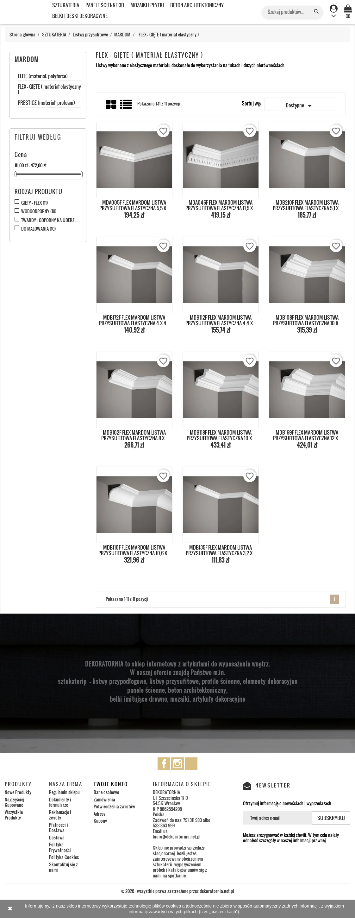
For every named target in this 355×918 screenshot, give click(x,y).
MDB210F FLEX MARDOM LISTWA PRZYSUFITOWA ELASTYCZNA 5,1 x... (307, 205)
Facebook (164, 763)
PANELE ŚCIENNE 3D (104, 5)
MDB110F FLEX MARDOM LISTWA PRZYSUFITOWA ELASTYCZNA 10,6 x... (134, 550)
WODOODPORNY (38, 211)
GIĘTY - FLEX (34, 203)
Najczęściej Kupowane (14, 802)
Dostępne (300, 106)
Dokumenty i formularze (60, 802)
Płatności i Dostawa (58, 827)
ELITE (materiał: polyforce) (43, 76)
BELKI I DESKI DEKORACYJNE (80, 16)
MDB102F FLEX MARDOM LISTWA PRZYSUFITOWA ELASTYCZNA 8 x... (134, 435)
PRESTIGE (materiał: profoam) (46, 103)
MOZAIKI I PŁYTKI (147, 5)
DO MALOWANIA (38, 229)
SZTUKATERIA (65, 5)
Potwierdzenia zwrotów (114, 806)
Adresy (99, 813)
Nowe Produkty (18, 792)
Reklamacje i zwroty (60, 815)
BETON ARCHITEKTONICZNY (197, 5)
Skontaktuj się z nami (63, 867)
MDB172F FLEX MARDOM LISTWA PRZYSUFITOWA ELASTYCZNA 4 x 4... (134, 320)
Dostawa (57, 837)
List (126, 106)
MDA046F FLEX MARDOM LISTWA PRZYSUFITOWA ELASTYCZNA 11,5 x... (220, 205)
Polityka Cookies (64, 857)
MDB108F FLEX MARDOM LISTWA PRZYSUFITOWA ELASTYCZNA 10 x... (307, 320)
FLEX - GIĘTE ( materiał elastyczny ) (49, 90)
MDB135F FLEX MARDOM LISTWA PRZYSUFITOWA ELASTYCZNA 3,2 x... (220, 550)
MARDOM (27, 59)
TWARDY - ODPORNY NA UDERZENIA (49, 220)
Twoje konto (111, 784)
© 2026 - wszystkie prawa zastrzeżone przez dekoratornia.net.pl (177, 891)
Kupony (100, 820)
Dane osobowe (106, 792)
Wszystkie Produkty (14, 815)
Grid (111, 104)
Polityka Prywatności (60, 847)
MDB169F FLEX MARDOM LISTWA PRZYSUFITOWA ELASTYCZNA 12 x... (307, 435)
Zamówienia (104, 799)
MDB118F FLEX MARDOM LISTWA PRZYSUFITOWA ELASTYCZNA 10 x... (221, 435)
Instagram (177, 763)
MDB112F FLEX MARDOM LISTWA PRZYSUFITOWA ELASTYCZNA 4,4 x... (220, 320)
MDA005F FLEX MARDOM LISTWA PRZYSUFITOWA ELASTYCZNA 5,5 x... (134, 205)
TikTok (191, 763)
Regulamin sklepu (64, 792)
